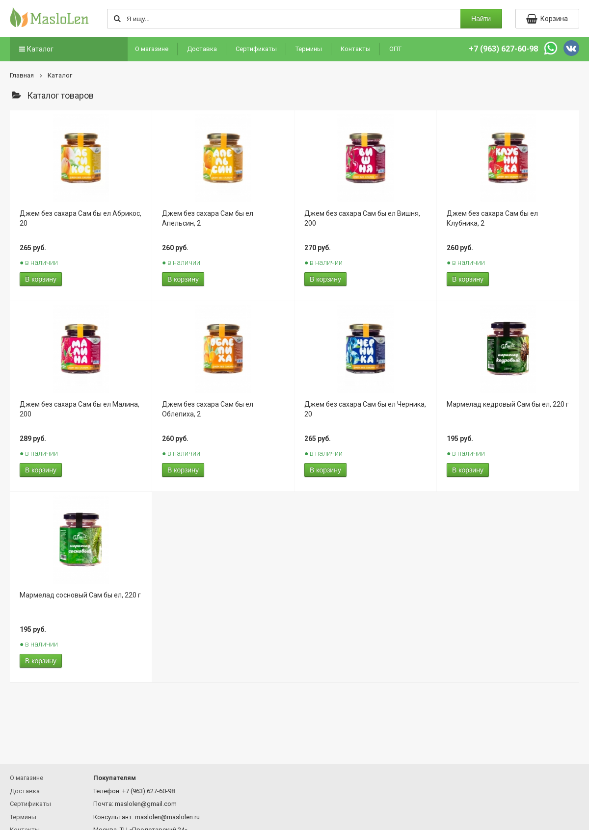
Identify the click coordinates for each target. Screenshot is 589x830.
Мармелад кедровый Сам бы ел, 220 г (508, 404)
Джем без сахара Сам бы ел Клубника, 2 (492, 218)
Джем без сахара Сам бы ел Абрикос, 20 (80, 218)
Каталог (35, 49)
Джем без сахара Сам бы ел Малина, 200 (79, 409)
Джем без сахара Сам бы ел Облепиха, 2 (207, 409)
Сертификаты (256, 48)
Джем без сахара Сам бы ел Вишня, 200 (362, 218)
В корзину (40, 279)
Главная (22, 75)
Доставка (202, 48)
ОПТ (395, 48)
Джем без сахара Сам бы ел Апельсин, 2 (207, 218)
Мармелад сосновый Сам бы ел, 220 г (80, 595)
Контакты (356, 48)
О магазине (151, 48)
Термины (308, 48)
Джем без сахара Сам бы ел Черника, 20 (365, 409)
